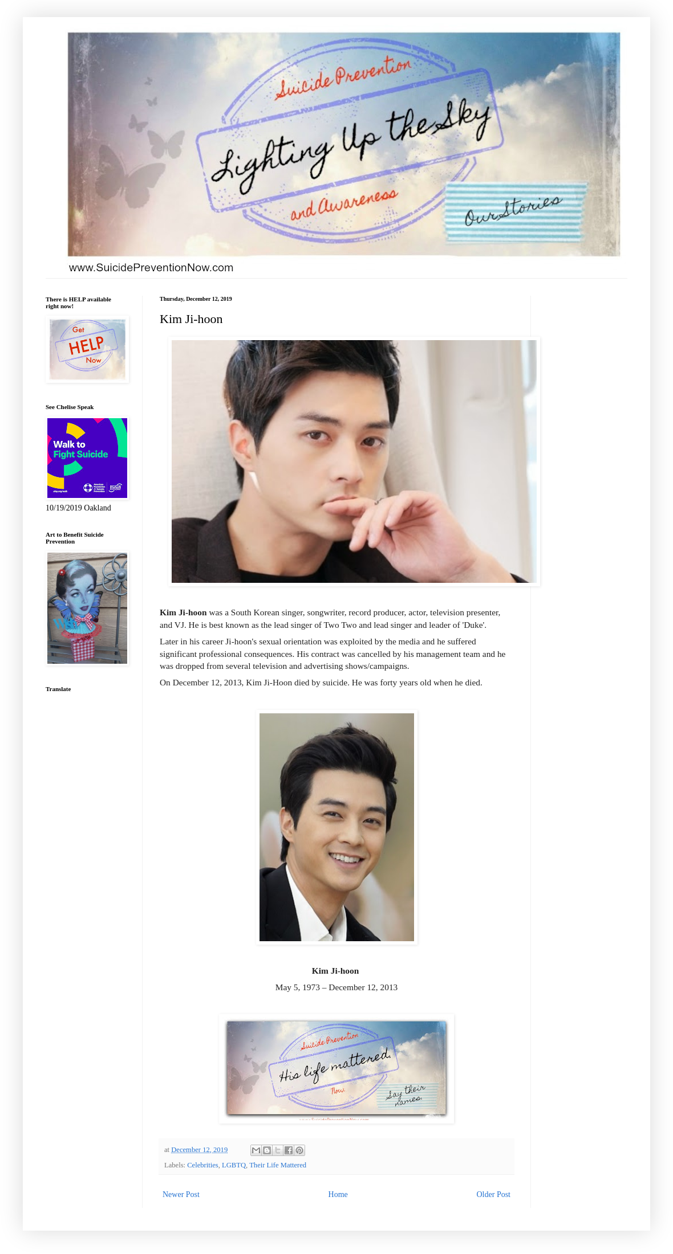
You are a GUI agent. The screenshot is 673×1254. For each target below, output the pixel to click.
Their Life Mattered (277, 1165)
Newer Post (181, 1194)
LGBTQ (234, 1165)
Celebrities (202, 1165)
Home (338, 1194)
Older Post (494, 1194)
